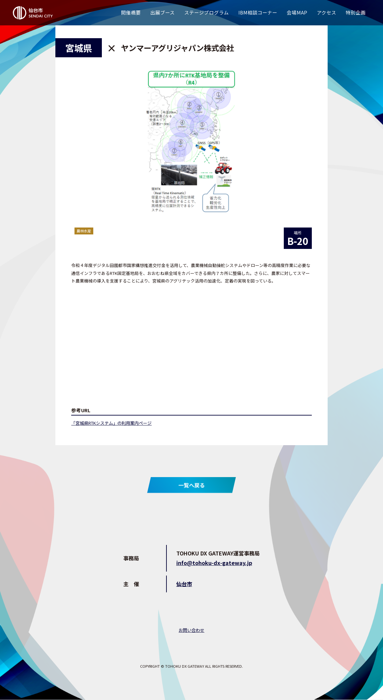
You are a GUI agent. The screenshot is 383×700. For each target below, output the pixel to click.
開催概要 (131, 12)
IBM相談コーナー (257, 12)
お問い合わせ (191, 630)
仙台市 (184, 584)
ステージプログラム (206, 12)
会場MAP (297, 12)
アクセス (326, 12)
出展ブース (162, 12)
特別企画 (356, 12)
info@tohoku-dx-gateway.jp (214, 563)
